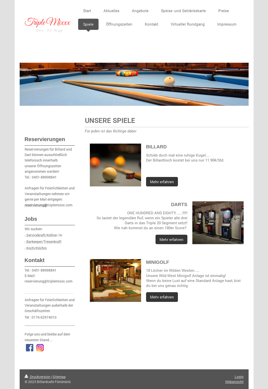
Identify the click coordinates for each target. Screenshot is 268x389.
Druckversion (38, 376)
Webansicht (234, 381)
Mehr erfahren (162, 181)
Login (239, 376)
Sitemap (59, 376)
